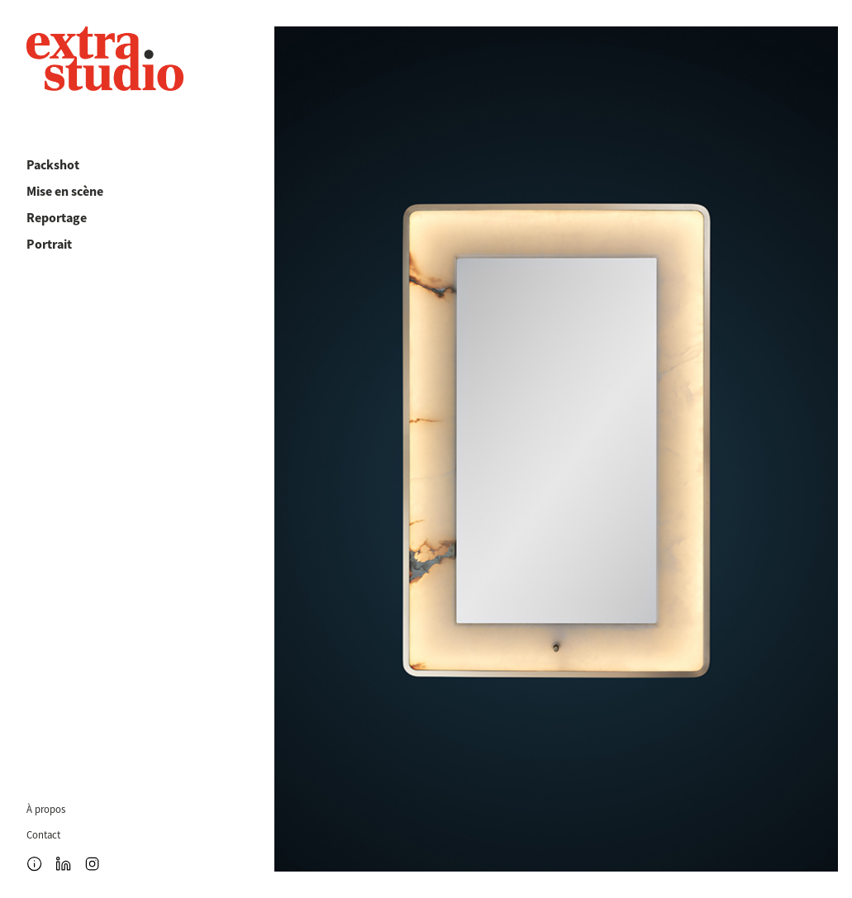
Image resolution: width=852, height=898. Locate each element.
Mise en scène (64, 191)
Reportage (56, 218)
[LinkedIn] (63, 864)
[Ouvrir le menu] (34, 864)
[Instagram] (92, 864)
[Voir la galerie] (556, 449)
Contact (43, 835)
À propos (45, 810)
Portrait (49, 244)
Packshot (52, 165)
